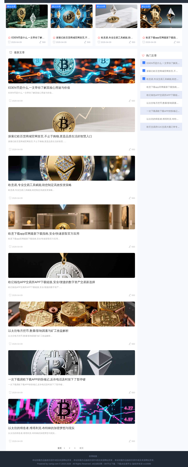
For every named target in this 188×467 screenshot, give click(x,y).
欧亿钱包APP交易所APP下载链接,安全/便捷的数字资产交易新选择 (51, 280)
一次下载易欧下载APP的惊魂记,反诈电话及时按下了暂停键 (46, 377)
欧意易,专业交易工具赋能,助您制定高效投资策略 (126, 36)
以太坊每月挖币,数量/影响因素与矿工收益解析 (38, 329)
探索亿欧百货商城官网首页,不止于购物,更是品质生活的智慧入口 (50, 134)
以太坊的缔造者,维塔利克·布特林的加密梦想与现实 (41, 426)
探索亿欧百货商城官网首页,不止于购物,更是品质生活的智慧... (88, 36)
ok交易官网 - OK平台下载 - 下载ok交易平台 (26, 1)
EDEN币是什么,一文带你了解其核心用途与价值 (36, 36)
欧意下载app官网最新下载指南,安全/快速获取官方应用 (43, 232)
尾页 (81, 446)
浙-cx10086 (145, 462)
